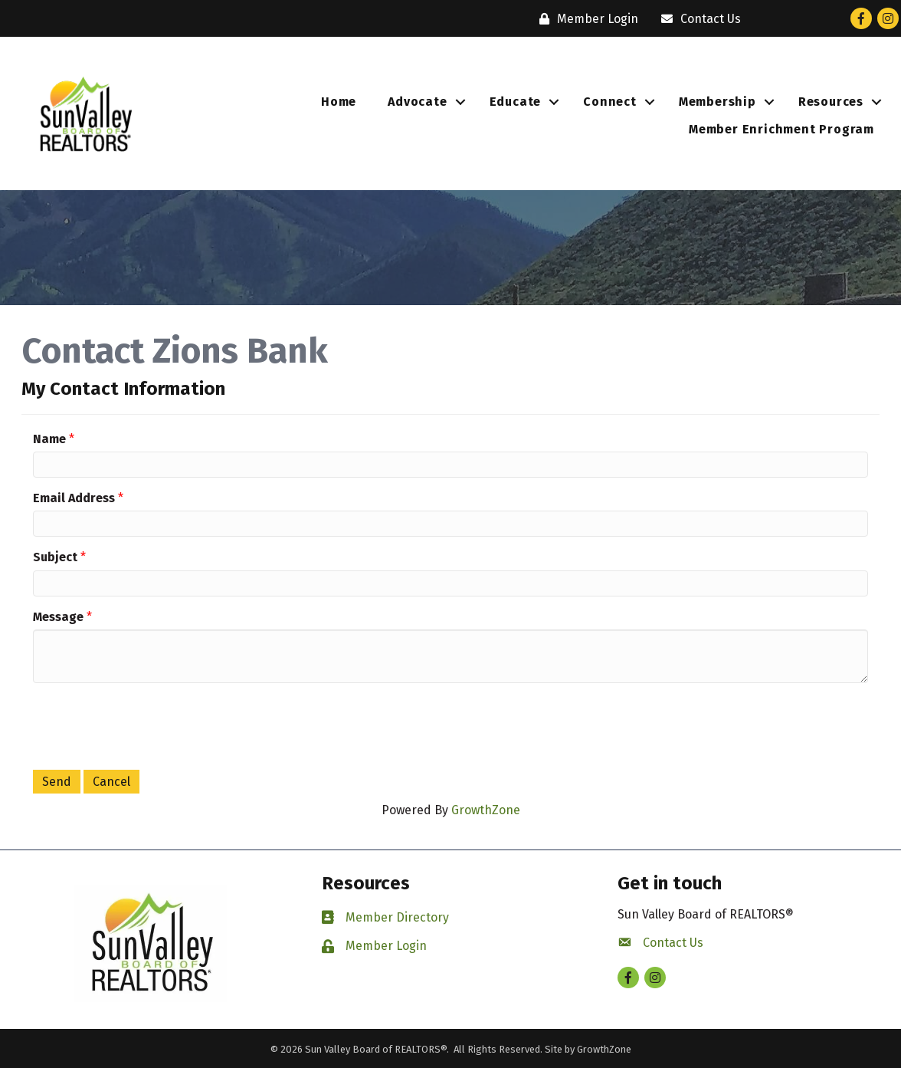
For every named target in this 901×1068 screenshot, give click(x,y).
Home (338, 101)
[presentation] (149, 724)
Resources (830, 101)
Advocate (417, 101)
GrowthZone (485, 810)
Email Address (74, 498)
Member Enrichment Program (781, 129)
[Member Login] (585, 19)
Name (49, 439)
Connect (610, 101)
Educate (516, 101)
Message (58, 617)
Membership (717, 101)
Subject (55, 557)
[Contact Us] (697, 19)
